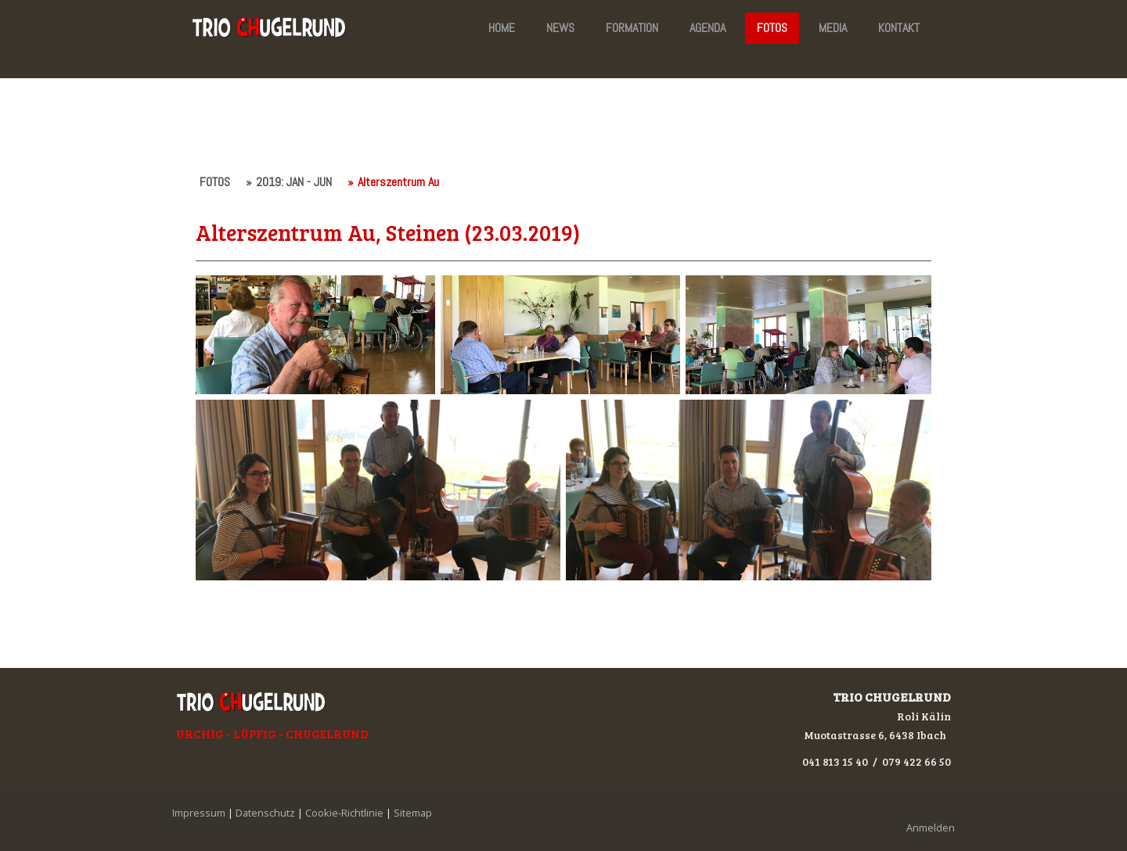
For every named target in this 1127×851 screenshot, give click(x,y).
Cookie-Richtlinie (344, 813)
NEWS (560, 28)
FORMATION (632, 28)
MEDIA (833, 28)
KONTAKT (899, 28)
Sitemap (413, 813)
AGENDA (708, 28)
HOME (501, 28)
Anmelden (930, 827)
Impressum (198, 813)
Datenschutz (265, 813)
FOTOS (772, 28)
